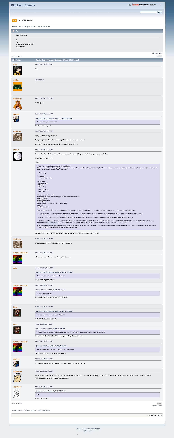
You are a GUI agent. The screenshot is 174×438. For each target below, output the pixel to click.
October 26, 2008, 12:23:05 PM (44, 238)
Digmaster (17, 371)
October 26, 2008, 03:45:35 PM (44, 306)
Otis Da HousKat (20, 253)
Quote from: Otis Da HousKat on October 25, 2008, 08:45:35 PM (54, 118)
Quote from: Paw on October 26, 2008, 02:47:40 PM (50, 289)
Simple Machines (95, 428)
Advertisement (39, 79)
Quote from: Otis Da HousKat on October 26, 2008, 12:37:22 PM (54, 272)
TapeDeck (17, 387)
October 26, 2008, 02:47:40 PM (44, 268)
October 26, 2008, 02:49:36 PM (44, 285)
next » (161, 53)
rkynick (16, 114)
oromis (16, 150)
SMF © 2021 (86, 428)
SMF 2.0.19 (79, 428)
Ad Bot (16, 80)
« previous (155, 53)
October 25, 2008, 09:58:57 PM (44, 64)
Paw (15, 268)
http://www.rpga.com (52, 222)
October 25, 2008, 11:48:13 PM (44, 114)
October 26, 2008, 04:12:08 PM (44, 341)
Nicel (15, 65)
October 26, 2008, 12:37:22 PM (44, 252)
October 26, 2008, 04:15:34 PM (44, 358)
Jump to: (148, 415)
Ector (15, 307)
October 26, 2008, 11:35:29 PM (44, 386)
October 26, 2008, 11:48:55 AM (44, 149)
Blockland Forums (23, 5)
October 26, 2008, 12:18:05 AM (44, 131)
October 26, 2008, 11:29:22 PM (44, 371)
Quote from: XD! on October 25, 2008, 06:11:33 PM (50, 328)
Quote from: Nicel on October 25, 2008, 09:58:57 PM (50, 391)
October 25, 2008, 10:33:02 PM (44, 98)
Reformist (17, 99)
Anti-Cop (17, 131)
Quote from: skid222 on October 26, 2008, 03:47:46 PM (51, 346)
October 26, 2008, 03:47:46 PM (44, 324)
